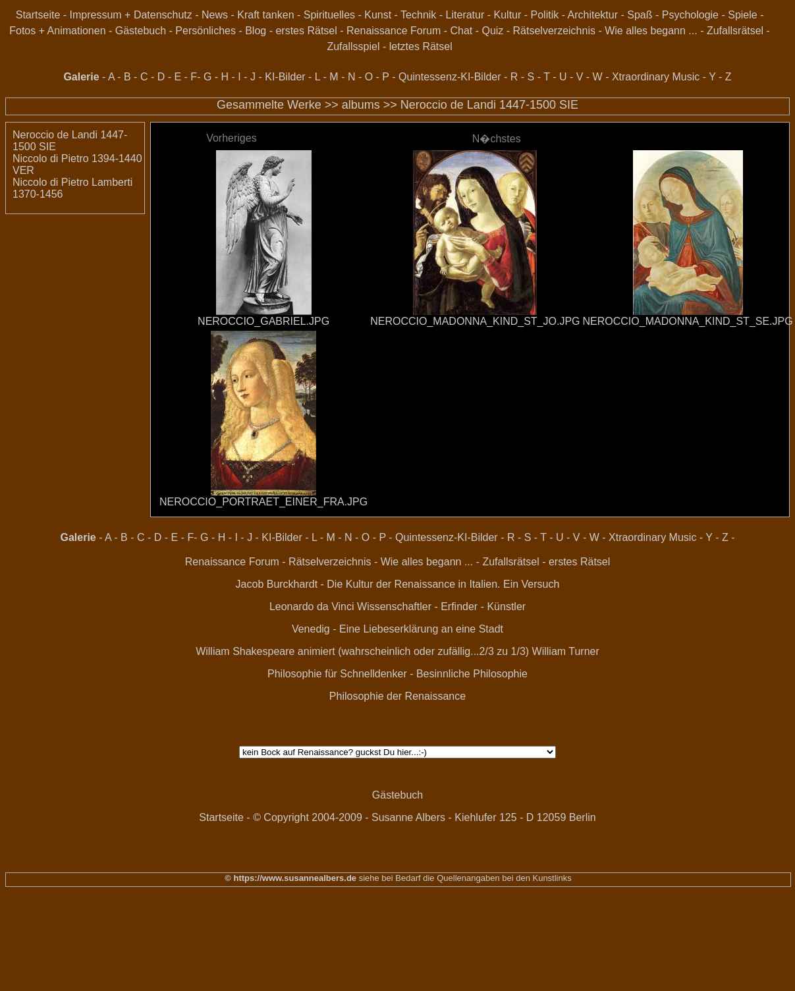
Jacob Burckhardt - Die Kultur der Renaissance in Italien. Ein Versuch (398, 584)
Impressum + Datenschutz (131, 14)
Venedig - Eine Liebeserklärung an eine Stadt (397, 629)
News (215, 14)
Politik (545, 14)
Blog (255, 30)
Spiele (742, 14)
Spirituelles (329, 14)
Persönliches (205, 30)
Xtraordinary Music (655, 76)
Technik (418, 14)
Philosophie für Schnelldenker (337, 673)
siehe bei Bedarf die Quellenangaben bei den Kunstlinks (464, 878)
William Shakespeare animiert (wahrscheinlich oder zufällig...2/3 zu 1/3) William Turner (397, 651)
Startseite (38, 14)
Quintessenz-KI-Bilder (449, 76)
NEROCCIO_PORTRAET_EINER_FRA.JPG (263, 501)
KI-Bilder (285, 76)
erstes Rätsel (306, 30)
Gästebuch (140, 30)
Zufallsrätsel (735, 30)
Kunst (377, 14)
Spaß (639, 14)
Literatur (465, 14)
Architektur (593, 14)
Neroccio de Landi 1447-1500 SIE (489, 104)
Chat (461, 30)
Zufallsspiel (353, 46)
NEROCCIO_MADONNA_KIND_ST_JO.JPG (475, 321)
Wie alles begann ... (651, 30)
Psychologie (690, 14)
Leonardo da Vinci (311, 606)
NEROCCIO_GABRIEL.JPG (263, 321)
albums (361, 104)
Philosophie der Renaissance (397, 696)
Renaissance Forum (393, 30)
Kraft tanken (265, 14)
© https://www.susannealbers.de (290, 878)
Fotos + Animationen (57, 30)
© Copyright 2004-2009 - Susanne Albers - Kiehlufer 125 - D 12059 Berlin (424, 817)
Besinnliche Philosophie (472, 673)
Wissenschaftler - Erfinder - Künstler (441, 606)
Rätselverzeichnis (554, 30)
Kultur (508, 14)
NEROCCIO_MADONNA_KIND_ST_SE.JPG (688, 321)
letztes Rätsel (420, 46)
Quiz (492, 30)
